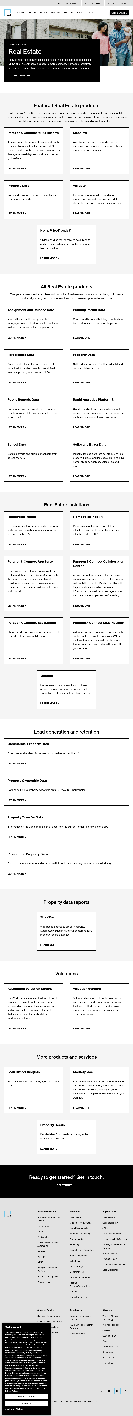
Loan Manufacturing (79, 1228)
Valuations (75, 1261)
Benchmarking (77, 1272)
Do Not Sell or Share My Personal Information (70, 1402)
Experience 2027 (110, 1347)
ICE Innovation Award (47, 1332)
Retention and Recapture (82, 1250)
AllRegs (41, 1251)
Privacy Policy (14, 1405)
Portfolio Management (80, 1277)
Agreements (92, 1402)
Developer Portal (78, 1334)
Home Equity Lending (80, 1297)
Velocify (41, 1257)
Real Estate (75, 1217)
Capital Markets (77, 1239)
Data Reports (108, 1217)
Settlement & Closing (80, 1234)
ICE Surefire (43, 1237)
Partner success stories (48, 1327)
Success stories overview (49, 1316)
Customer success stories (49, 1322)
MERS (40, 1262)
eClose (105, 1228)
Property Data (44, 1282)
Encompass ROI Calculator (115, 1239)
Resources (107, 1352)
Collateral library (110, 1223)
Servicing (74, 1245)
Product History (109, 1259)
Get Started (119, 12)
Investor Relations (110, 1325)
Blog (104, 1341)
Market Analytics (78, 1266)
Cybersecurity (109, 1336)
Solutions (12, 44)
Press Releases (109, 1253)
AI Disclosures (109, 1358)
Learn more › (17, 168)
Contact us (107, 1363)
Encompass (43, 1226)
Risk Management (78, 1256)
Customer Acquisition (80, 1223)
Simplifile (41, 1232)
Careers (106, 1330)
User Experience (110, 1270)
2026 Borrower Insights (113, 1264)
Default (73, 1292)
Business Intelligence (47, 1277)
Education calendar (111, 1234)
